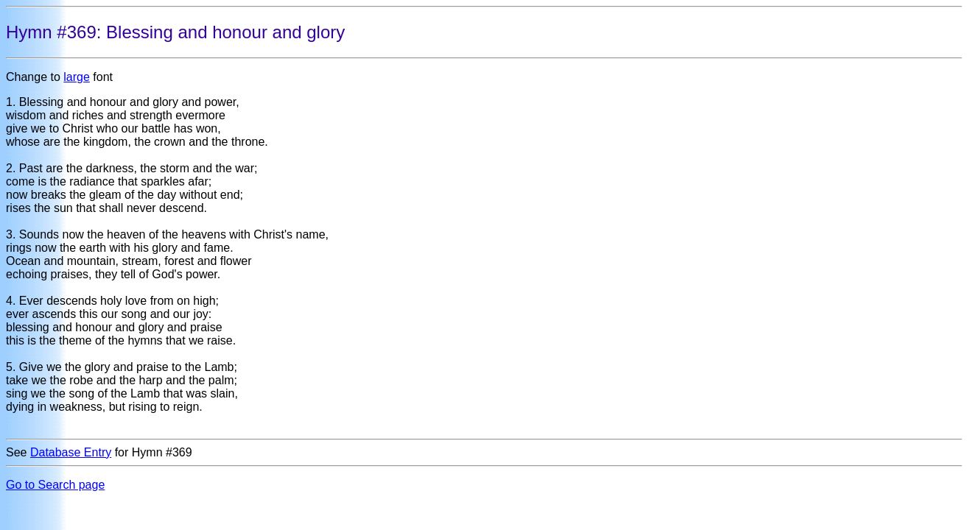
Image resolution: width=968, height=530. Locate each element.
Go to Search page (55, 484)
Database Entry (70, 452)
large (76, 77)
